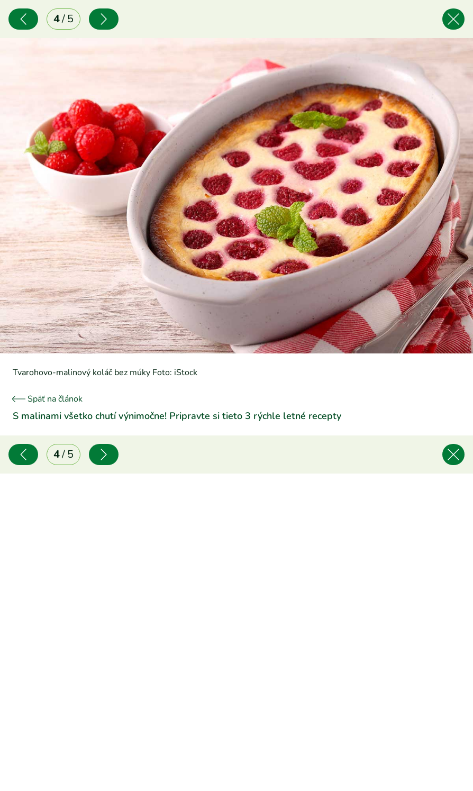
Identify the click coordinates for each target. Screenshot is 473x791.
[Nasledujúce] (104, 19)
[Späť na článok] (453, 19)
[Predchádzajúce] (23, 19)
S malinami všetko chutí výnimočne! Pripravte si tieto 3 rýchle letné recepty (177, 416)
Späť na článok (48, 399)
